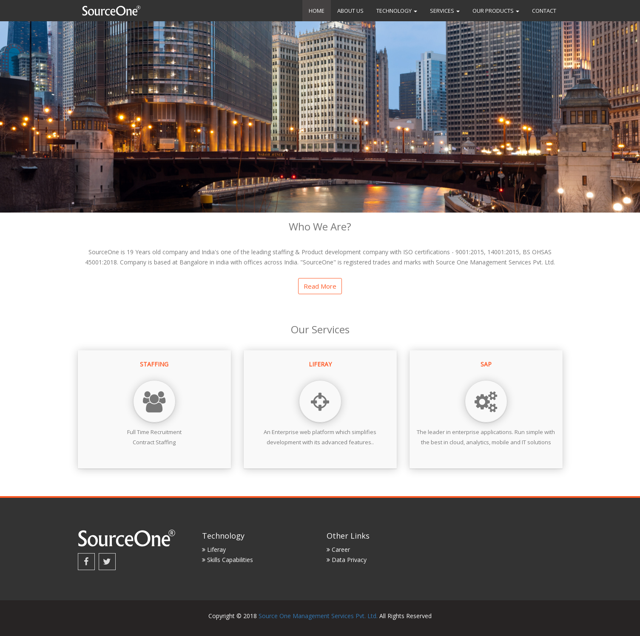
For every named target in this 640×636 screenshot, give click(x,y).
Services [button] (445, 10)
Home (316, 10)
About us (350, 10)
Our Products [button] (495, 10)
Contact (544, 10)
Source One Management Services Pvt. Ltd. (318, 616)
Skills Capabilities (227, 560)
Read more (320, 286)
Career (338, 549)
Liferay (214, 549)
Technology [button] (396, 10)
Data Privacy (347, 560)
